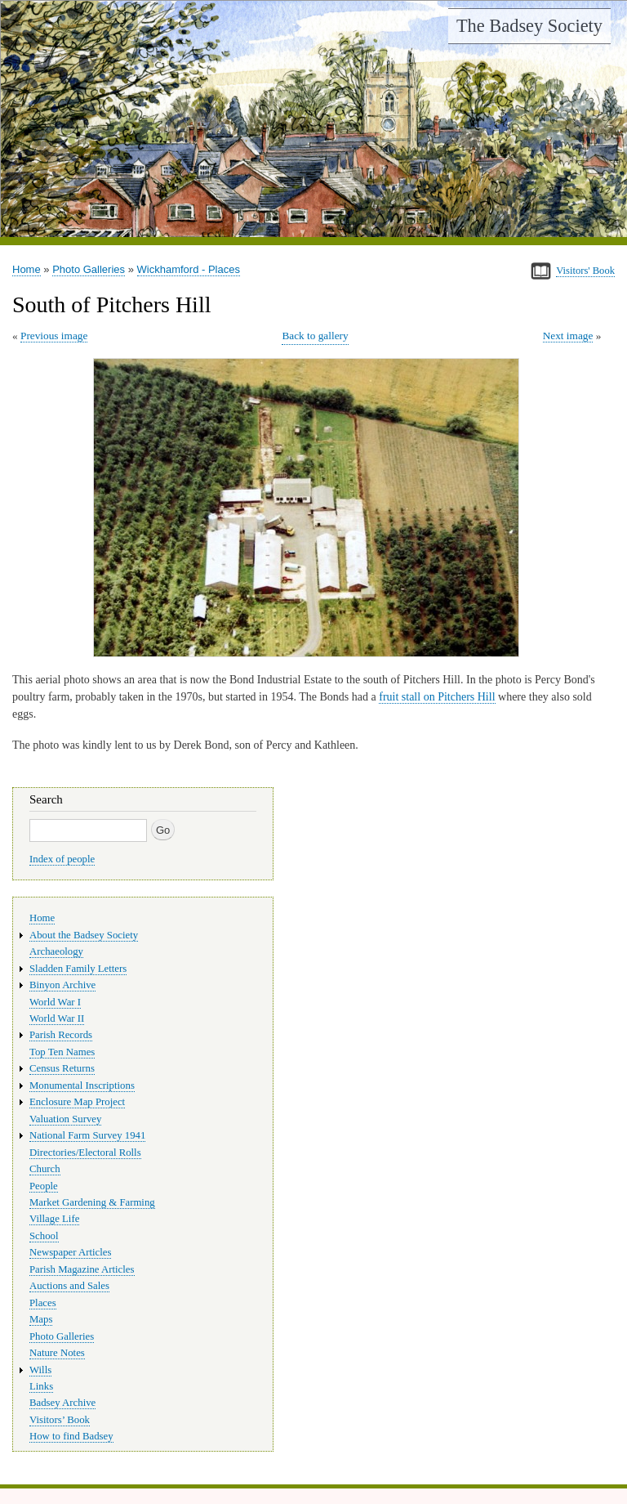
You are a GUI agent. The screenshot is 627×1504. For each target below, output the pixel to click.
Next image (568, 335)
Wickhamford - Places (188, 269)
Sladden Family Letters (78, 968)
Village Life (54, 1218)
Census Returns (62, 1068)
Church (44, 1169)
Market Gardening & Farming (92, 1202)
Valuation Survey (65, 1119)
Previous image (53, 335)
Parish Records (60, 1035)
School (44, 1236)
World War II (56, 1018)
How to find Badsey (71, 1436)
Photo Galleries (88, 269)
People (43, 1186)
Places (42, 1303)
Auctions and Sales (69, 1285)
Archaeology (56, 951)
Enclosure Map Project (77, 1102)
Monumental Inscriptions (82, 1085)
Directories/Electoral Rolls (85, 1152)
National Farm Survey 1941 (87, 1135)
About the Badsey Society (83, 935)
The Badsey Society (529, 26)
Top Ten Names (62, 1052)
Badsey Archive (62, 1402)
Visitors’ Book (59, 1420)
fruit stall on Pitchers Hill (437, 697)
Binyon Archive (62, 985)
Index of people (62, 859)
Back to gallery (315, 335)
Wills (40, 1370)
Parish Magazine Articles (82, 1269)
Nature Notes (57, 1353)
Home (26, 269)
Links (41, 1386)
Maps (40, 1319)
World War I (55, 1002)
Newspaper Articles (70, 1252)
